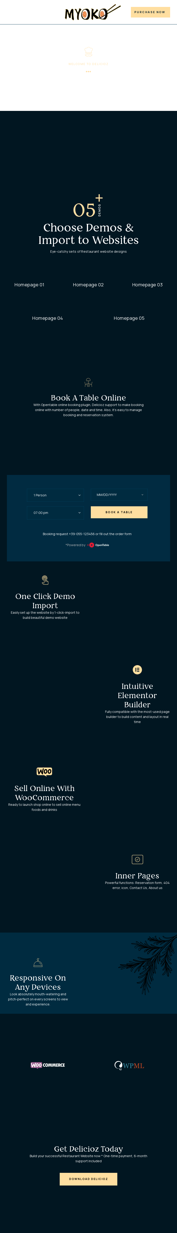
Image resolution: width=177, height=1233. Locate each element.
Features (30, 13)
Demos (12, 13)
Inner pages (137, 878)
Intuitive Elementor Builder (137, 697)
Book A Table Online (88, 400)
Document (51, 13)
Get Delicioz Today (88, 1151)
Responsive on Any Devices (38, 985)
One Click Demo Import (45, 603)
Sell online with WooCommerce (44, 795)
